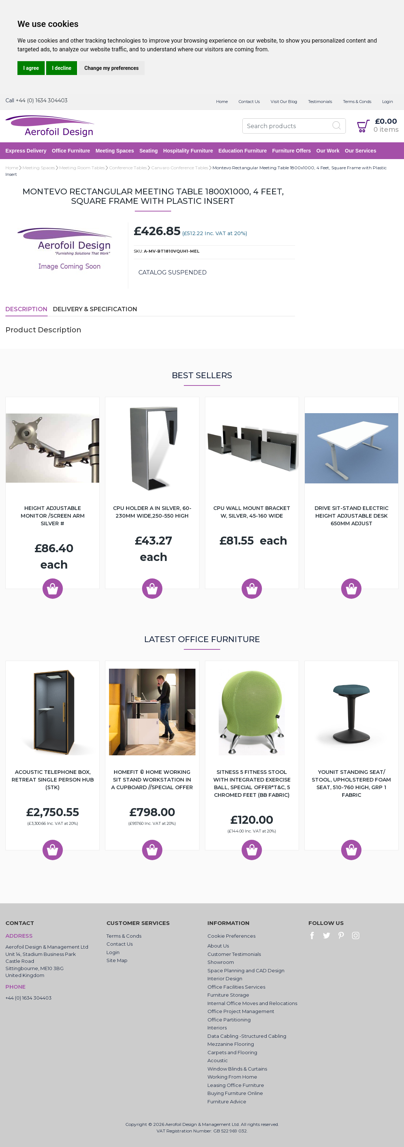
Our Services (360, 151)
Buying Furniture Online (235, 1093)
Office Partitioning (229, 1020)
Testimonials (320, 101)
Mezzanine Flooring (230, 1044)
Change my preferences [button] (111, 68)
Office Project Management (240, 1011)
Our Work (328, 151)
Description (26, 309)
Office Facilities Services (236, 987)
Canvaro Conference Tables (179, 167)
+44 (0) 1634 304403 (42, 100)
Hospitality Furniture (188, 151)
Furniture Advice (226, 1101)
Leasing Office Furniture (235, 1085)
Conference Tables (128, 167)
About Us (218, 946)
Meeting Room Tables (82, 167)
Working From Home (232, 1077)
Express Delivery (26, 151)
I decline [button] (61, 68)
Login (387, 101)
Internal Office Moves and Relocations (252, 1003)
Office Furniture (71, 151)
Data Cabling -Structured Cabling (246, 1036)
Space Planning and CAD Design (245, 970)
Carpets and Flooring (232, 1052)
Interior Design (224, 978)
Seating (149, 151)
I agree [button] (31, 68)
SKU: (138, 251)
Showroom (220, 962)
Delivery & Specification (95, 309)
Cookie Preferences (231, 936)
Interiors (217, 1028)
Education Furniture (242, 151)
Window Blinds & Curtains (237, 1069)
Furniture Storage (228, 995)
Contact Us (249, 101)
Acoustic (217, 1060)
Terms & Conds (357, 101)
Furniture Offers (291, 151)
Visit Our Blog (284, 101)
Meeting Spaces (115, 151)
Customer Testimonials (234, 954)
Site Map (117, 960)
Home (222, 101)
